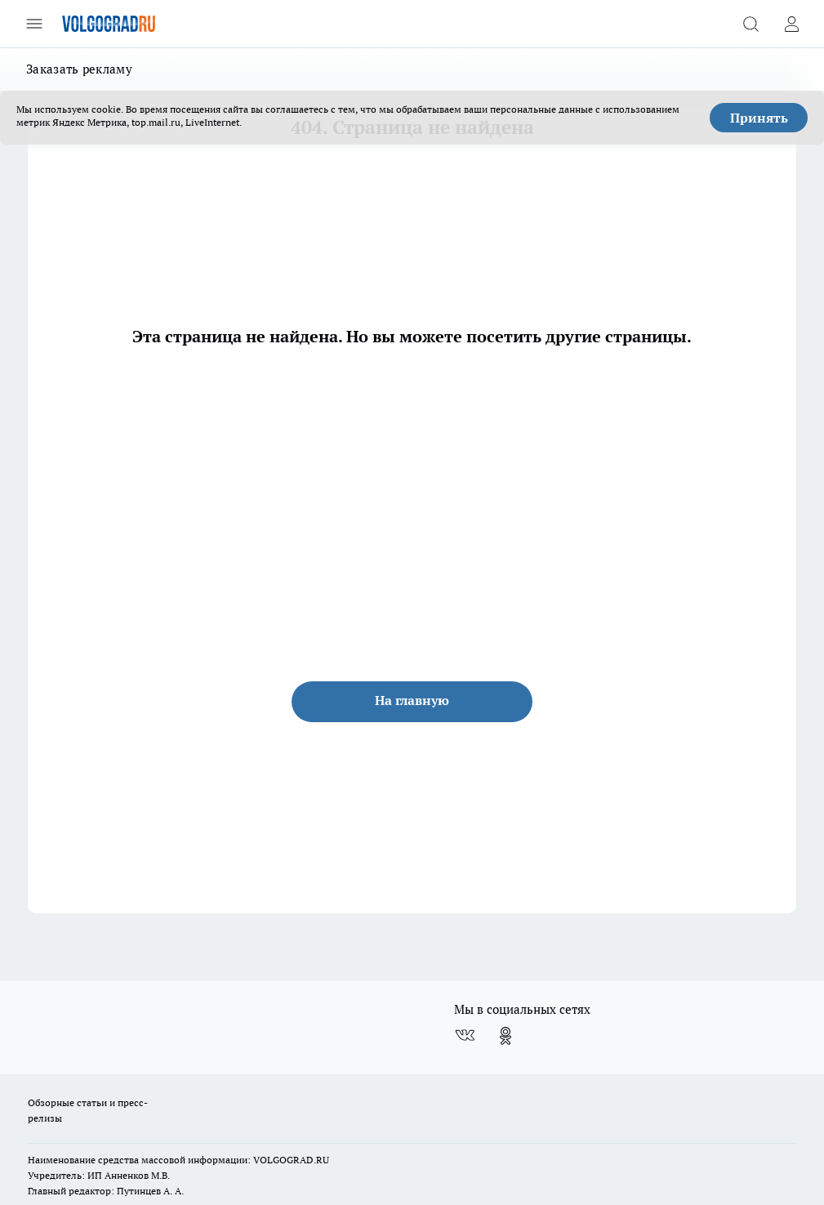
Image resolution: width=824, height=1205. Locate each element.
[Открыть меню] (34, 23)
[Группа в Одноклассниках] (505, 1036)
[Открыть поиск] (750, 23)
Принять (759, 117)
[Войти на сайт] (791, 23)
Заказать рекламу (79, 69)
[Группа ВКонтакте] (464, 1036)
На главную (412, 700)
